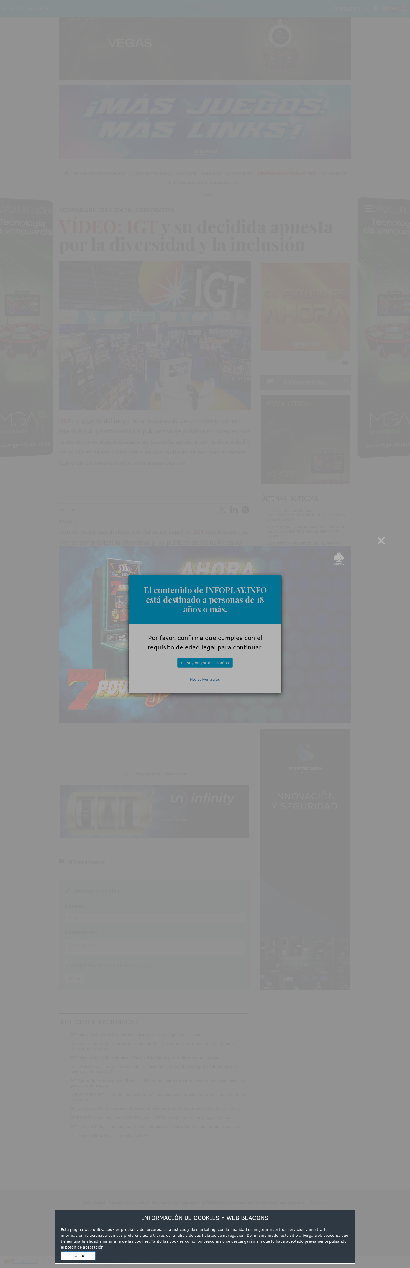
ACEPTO (78, 1255)
